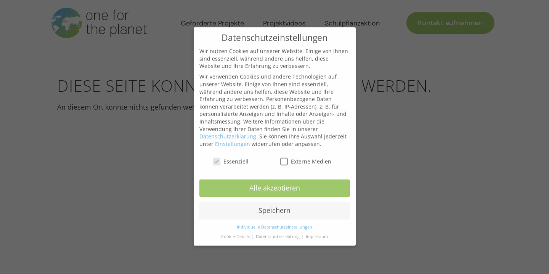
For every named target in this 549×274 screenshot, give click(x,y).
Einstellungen (232, 138)
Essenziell (231, 155)
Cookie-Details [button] (236, 230)
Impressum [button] (317, 230)
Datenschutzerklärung (227, 130)
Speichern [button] (274, 204)
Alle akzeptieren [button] (274, 182)
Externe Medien (305, 155)
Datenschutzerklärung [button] (278, 230)
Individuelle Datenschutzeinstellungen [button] (274, 221)
